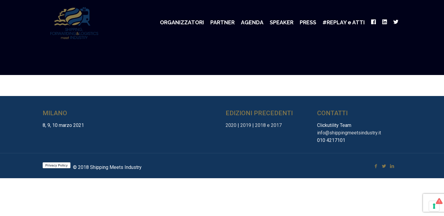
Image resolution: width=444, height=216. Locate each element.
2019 (245, 125)
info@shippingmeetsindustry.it (349, 133)
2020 (231, 125)
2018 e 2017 (268, 125)
